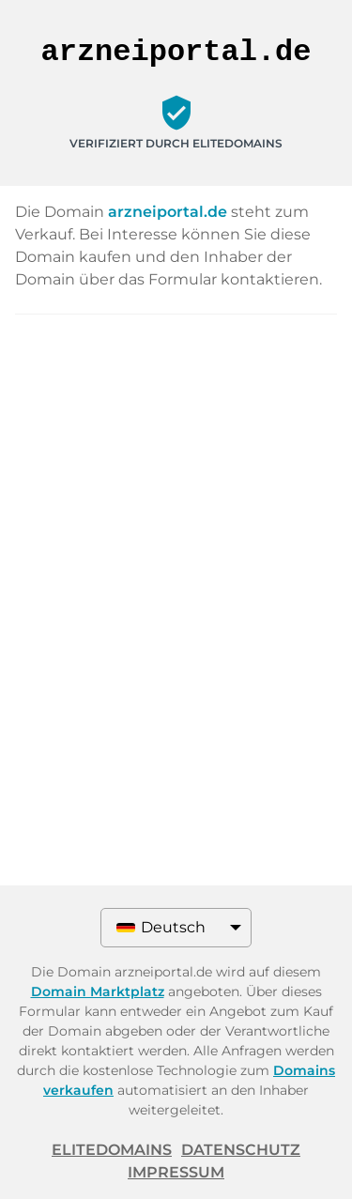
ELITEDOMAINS (112, 1150)
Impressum (176, 1172)
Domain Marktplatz (97, 991)
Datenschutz (240, 1150)
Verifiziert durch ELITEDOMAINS (176, 143)
